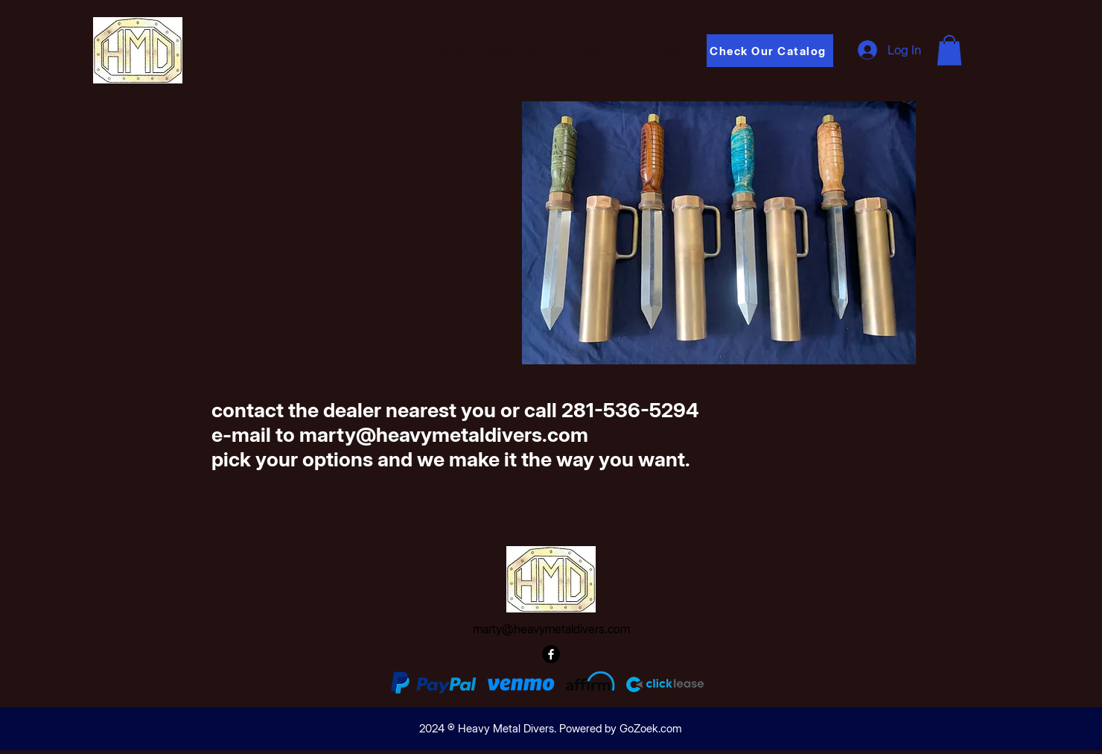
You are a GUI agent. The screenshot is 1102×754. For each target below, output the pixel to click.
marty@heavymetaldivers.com (551, 628)
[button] (949, 50)
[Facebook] (551, 654)
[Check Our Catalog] (770, 50)
